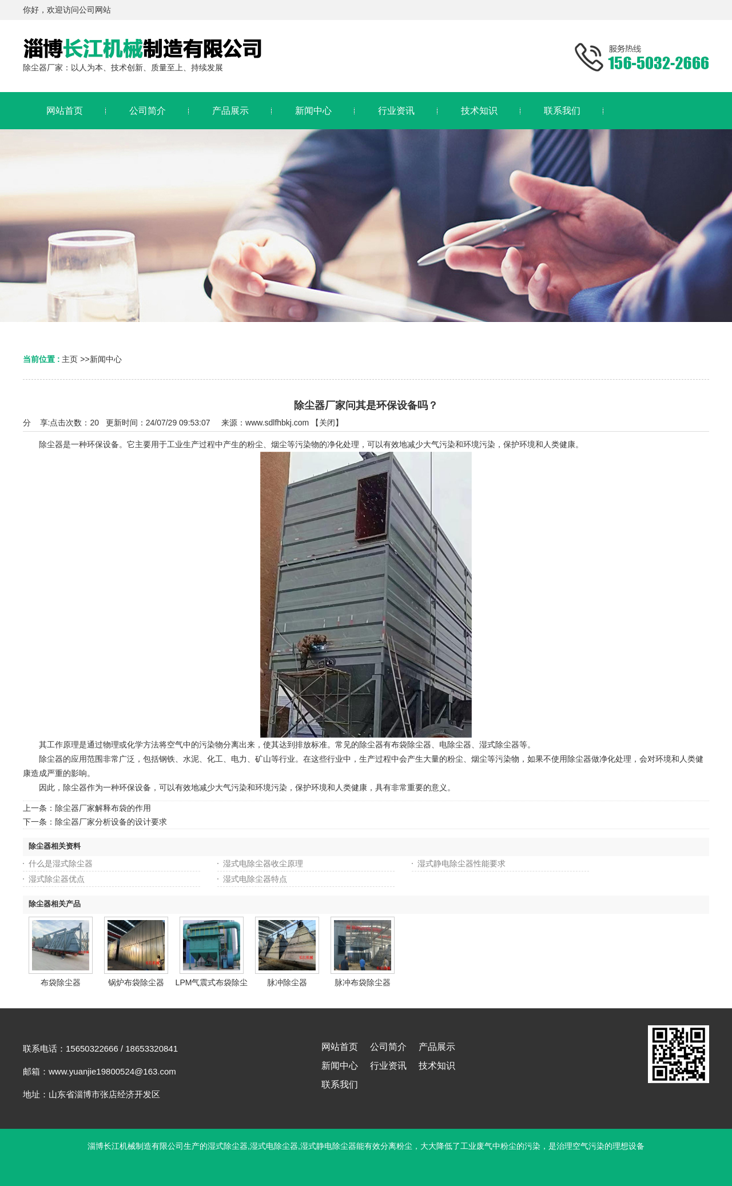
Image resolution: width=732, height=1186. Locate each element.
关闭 (327, 422)
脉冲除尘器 (287, 982)
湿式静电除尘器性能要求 (461, 863)
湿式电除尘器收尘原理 (263, 863)
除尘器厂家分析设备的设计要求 (111, 821)
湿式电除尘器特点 (255, 878)
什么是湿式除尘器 (61, 863)
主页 (70, 359)
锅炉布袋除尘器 (136, 982)
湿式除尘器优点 (57, 878)
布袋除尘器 (61, 982)
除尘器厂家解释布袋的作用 (103, 808)
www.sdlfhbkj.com (277, 422)
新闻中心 (106, 359)
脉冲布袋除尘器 (363, 982)
